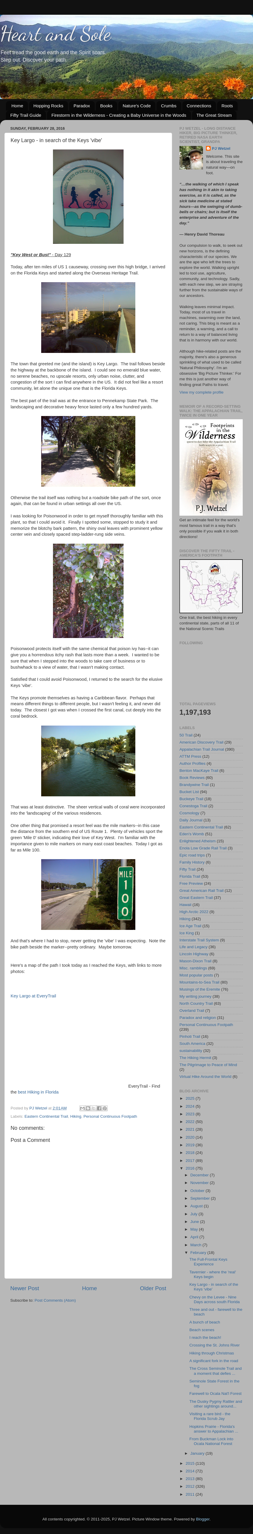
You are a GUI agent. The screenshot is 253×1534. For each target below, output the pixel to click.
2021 (191, 1129)
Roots (227, 105)
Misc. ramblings (193, 968)
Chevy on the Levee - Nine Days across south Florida (214, 1299)
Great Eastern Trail (196, 897)
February (198, 1252)
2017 (191, 1160)
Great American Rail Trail (201, 890)
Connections (199, 105)
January (198, 1453)
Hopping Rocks (49, 105)
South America (192, 1043)
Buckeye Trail (191, 799)
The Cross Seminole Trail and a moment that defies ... (215, 1370)
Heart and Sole (55, 33)
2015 (191, 1463)
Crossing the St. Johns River (214, 1345)
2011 (191, 1494)
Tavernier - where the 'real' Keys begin (212, 1274)
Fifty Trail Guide (25, 115)
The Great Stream (214, 115)
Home (17, 105)
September (200, 1198)
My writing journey (195, 996)
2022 (191, 1121)
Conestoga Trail (193, 806)
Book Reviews (192, 777)
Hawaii (185, 904)
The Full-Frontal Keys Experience (208, 1261)
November (200, 1182)
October (198, 1190)
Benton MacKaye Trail (198, 770)
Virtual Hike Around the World (205, 1076)
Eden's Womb (191, 834)
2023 (191, 1114)
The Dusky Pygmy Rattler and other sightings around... (215, 1403)
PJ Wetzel (221, 148)
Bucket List (189, 792)
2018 (191, 1152)
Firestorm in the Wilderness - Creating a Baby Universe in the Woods (118, 115)
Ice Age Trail (190, 926)
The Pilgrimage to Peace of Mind (208, 1065)
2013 (191, 1479)
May (194, 1229)
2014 (191, 1471)
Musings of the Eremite (199, 989)
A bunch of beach (204, 1322)
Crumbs (169, 105)
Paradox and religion (197, 1017)
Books (106, 105)
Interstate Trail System (199, 940)
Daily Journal (190, 820)
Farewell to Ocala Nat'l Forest (215, 1393)
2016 (191, 1168)
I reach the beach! (205, 1337)
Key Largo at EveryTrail (33, 996)
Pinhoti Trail (189, 1036)
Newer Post (24, 1288)
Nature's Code (137, 105)
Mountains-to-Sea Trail (199, 982)
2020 (191, 1137)
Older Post (153, 1288)
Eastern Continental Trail (46, 1116)
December (200, 1175)
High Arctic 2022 (193, 912)
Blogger (202, 1519)
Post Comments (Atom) (55, 1300)
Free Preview (191, 883)
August (197, 1206)
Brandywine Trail (194, 784)
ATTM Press (190, 756)
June (195, 1221)
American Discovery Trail (201, 742)
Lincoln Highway (193, 954)
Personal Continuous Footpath (110, 1116)
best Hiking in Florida (38, 1092)
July (194, 1214)
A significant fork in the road (213, 1361)
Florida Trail (189, 876)
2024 (191, 1106)
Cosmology (189, 813)
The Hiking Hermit (195, 1057)
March (196, 1245)
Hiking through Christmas (211, 1353)
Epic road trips (192, 855)
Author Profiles (192, 763)
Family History (192, 862)
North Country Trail (196, 1003)
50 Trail (185, 735)
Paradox (82, 105)
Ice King (186, 933)
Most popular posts (196, 975)
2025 (191, 1098)
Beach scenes (201, 1330)
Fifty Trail (187, 869)
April (194, 1237)
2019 (191, 1145)
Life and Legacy (193, 947)
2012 (191, 1486)
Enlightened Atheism (197, 841)
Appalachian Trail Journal (201, 749)
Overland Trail (191, 1010)
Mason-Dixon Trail (195, 961)
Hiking (75, 1116)
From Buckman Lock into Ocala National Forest (211, 1441)
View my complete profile (201, 392)
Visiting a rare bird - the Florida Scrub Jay (209, 1416)
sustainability (190, 1050)
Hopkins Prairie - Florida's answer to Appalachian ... (213, 1428)
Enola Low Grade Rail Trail (203, 848)
